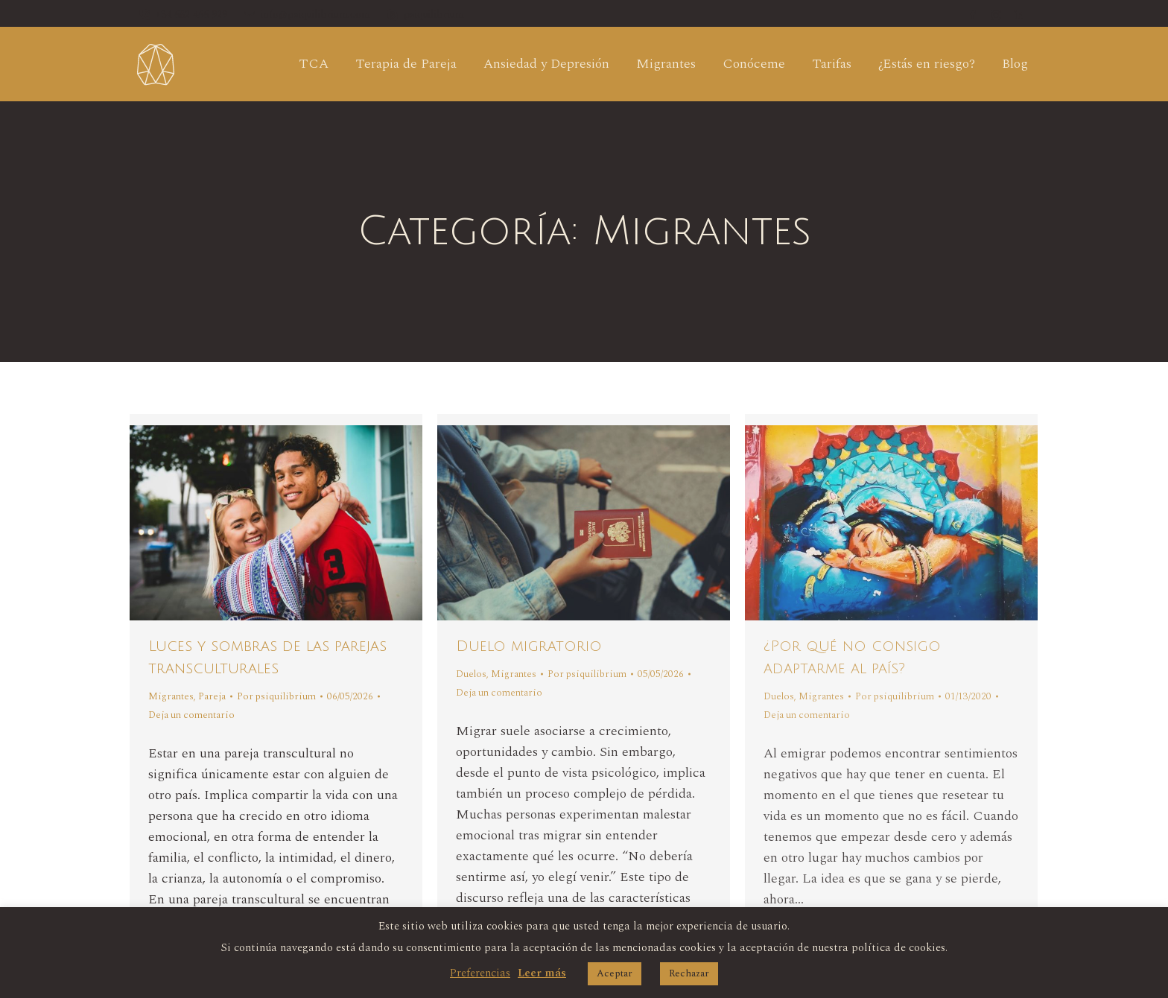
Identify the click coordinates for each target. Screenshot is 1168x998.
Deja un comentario (191, 715)
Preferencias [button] (480, 973)
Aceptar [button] (614, 973)
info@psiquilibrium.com (306, 14)
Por (276, 696)
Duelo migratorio (529, 646)
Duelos (471, 674)
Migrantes (171, 696)
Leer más (542, 973)
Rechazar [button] (689, 973)
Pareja (212, 696)
